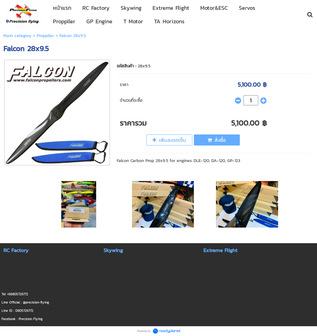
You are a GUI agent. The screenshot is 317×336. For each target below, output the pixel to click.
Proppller (45, 35)
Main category (17, 35)
